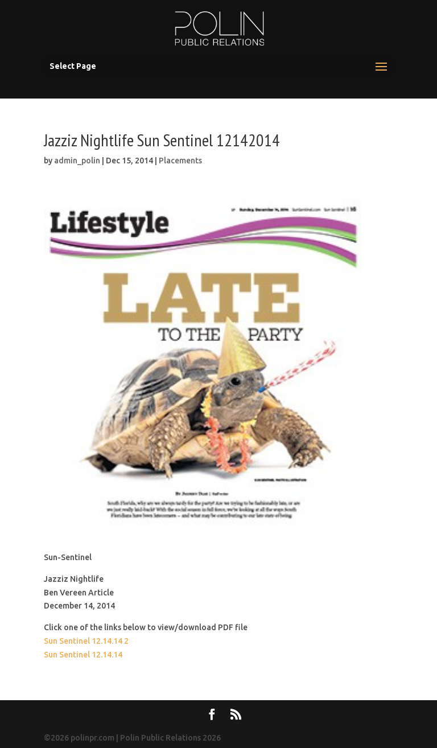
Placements (180, 160)
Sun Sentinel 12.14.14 (83, 654)
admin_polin (77, 160)
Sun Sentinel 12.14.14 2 (86, 641)
